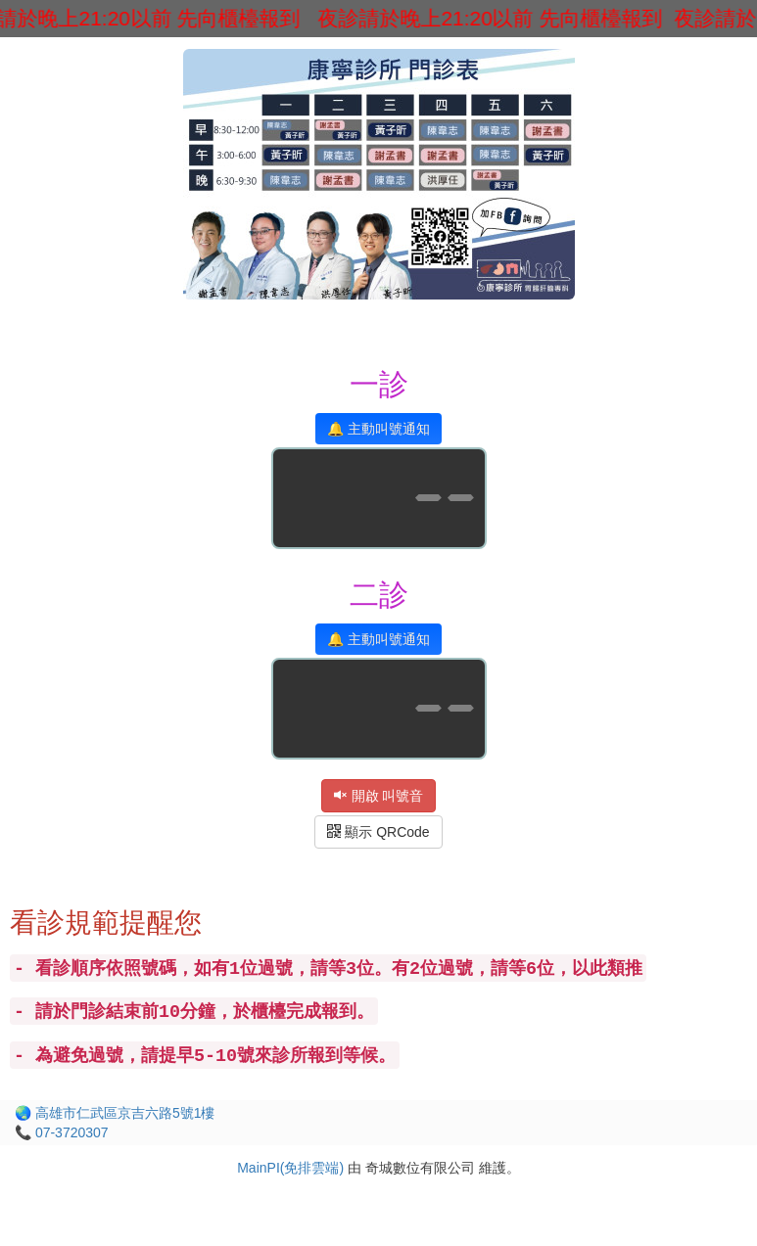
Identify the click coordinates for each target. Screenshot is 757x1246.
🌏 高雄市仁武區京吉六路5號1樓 (114, 1113)
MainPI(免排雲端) (290, 1168)
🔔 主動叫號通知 (378, 429)
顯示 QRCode (378, 832)
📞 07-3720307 (62, 1132)
